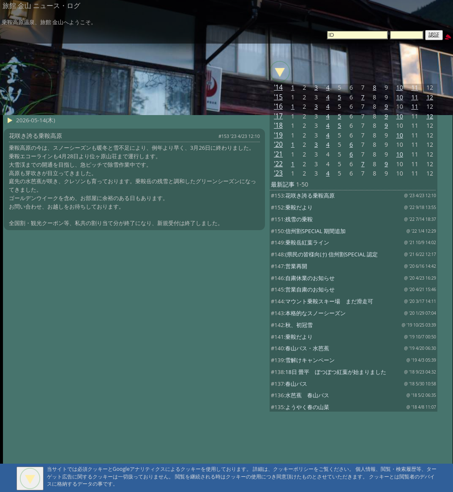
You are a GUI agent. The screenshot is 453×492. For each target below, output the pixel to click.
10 (399, 87)
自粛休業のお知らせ (310, 278)
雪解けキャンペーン (310, 360)
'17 (278, 116)
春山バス (296, 384)
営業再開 (296, 266)
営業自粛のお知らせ (310, 289)
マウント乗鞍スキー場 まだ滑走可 (329, 301)
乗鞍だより (299, 207)
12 (429, 97)
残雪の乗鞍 (299, 219)
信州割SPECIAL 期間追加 (315, 231)
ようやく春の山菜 (307, 407)
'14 (278, 87)
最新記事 (283, 184)
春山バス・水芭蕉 (307, 348)
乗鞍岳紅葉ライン (307, 242)
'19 (278, 135)
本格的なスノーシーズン (315, 313)
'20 (278, 144)
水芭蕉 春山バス (307, 395)
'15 (278, 97)
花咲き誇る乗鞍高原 (310, 195)
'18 (278, 125)
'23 (278, 173)
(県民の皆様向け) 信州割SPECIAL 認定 (331, 254)
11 (414, 87)
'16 (278, 106)
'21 (278, 154)
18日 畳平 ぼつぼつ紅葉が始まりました (335, 372)
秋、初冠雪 (299, 325)
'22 (278, 163)
